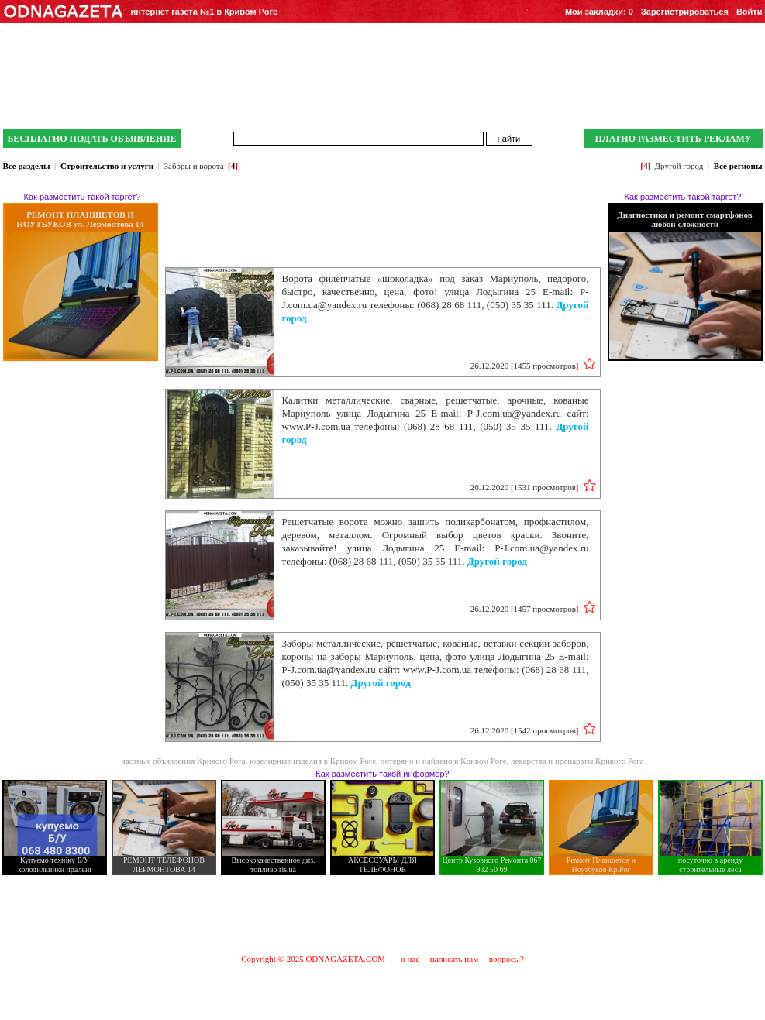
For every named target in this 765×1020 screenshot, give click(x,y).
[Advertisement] (382, 914)
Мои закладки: (599, 11)
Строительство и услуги (106, 165)
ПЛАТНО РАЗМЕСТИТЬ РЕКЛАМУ (672, 138)
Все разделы (26, 165)
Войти (749, 11)
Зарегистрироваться (685, 11)
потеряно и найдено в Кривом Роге (444, 760)
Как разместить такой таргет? (82, 196)
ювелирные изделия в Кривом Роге (313, 760)
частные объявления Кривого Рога (183, 760)
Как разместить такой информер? (382, 773)
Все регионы (738, 165)
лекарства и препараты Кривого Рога (577, 760)
